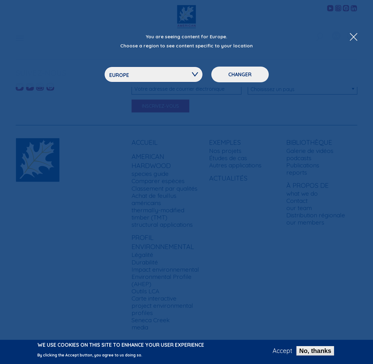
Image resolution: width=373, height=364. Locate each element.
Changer (239, 74)
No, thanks (315, 352)
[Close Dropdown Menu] (353, 37)
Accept (282, 352)
